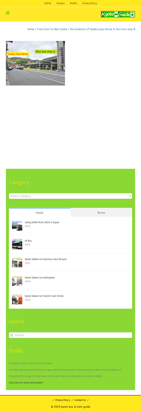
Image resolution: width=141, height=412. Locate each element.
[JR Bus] (17, 241)
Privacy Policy (62, 400)
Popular (40, 212)
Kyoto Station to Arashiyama (40, 277)
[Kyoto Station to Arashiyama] (17, 277)
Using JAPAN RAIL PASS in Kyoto (42, 222)
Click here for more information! (26, 382)
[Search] (12, 335)
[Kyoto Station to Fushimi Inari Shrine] (17, 296)
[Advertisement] (70, 117)
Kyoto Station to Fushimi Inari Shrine (44, 296)
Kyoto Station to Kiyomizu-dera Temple (46, 259)
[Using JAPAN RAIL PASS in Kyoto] (17, 222)
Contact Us (80, 400)
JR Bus (28, 240)
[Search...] (70, 335)
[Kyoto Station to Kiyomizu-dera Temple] (17, 259)
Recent (101, 212)
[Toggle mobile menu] (8, 13)
